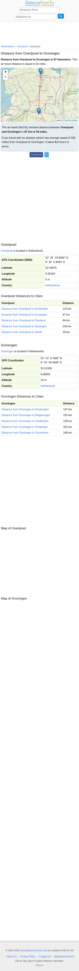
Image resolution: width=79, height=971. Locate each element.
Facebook (36, 154)
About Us (12, 956)
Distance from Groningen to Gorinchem (25, 432)
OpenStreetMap (70, 120)
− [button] (5, 77)
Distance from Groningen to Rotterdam (25, 426)
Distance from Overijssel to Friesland (23, 320)
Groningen (7, 351)
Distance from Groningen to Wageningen (26, 415)
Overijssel (7, 250)
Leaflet (58, 120)
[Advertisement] (39, 32)
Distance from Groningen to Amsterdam (25, 409)
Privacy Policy (27, 956)
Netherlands (52, 285)
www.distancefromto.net (33, 950)
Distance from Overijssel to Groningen (24, 314)
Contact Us (45, 956)
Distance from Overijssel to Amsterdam (25, 308)
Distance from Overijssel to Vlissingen (24, 326)
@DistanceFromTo (64, 956)
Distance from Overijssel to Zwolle (22, 332)
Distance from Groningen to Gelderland (25, 421)
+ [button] (5, 72)
